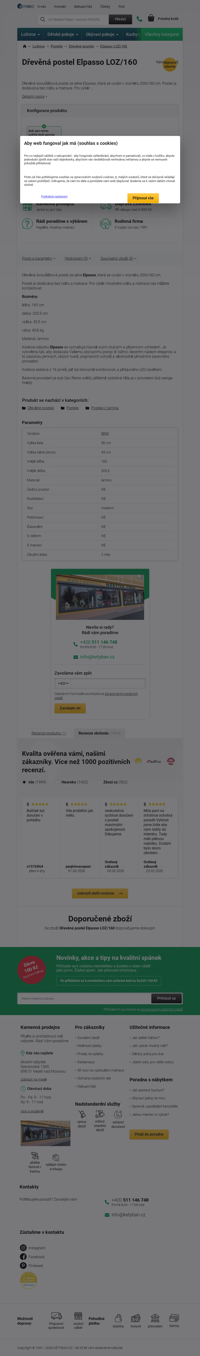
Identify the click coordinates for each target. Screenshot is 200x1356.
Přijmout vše (143, 198)
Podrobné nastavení (54, 196)
